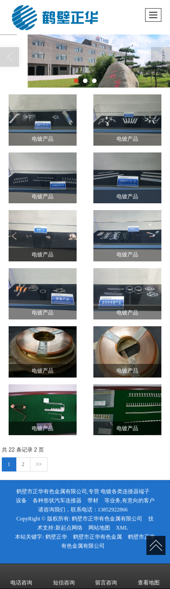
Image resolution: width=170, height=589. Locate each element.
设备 (21, 500)
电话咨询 (21, 576)
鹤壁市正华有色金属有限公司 (107, 518)
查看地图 (149, 576)
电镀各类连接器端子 (125, 491)
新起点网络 (69, 528)
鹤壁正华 (56, 537)
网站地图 (99, 528)
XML (122, 528)
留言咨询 (106, 576)
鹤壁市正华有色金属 (97, 537)
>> (39, 464)
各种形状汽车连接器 (57, 500)
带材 (92, 500)
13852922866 (113, 509)
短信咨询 (64, 576)
